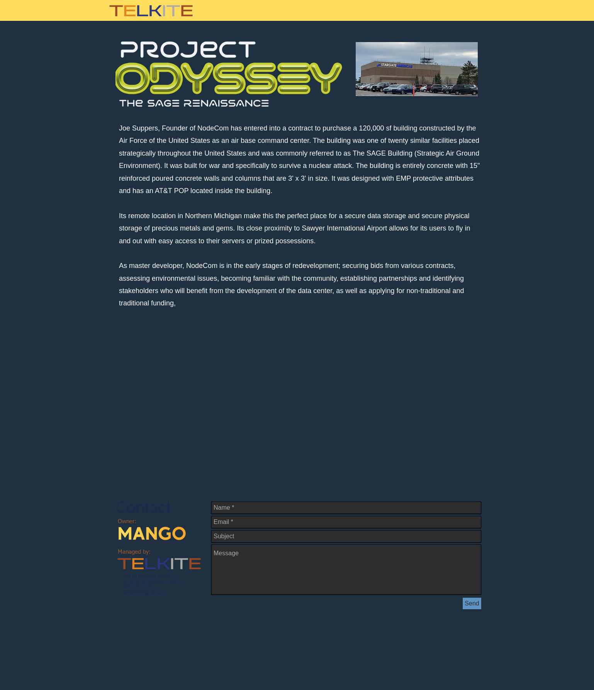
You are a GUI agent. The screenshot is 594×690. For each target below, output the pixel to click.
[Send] (472, 603)
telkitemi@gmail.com (144, 592)
